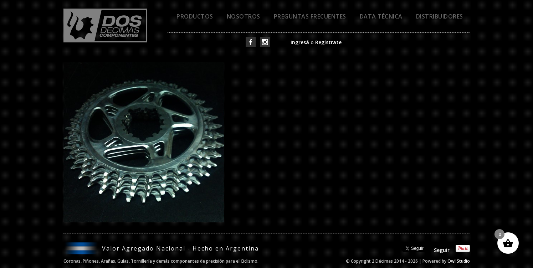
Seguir (442, 250)
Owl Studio (458, 261)
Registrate (328, 42)
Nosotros (243, 16)
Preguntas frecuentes (310, 16)
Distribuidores (439, 16)
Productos (194, 16)
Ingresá (300, 42)
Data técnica (381, 16)
